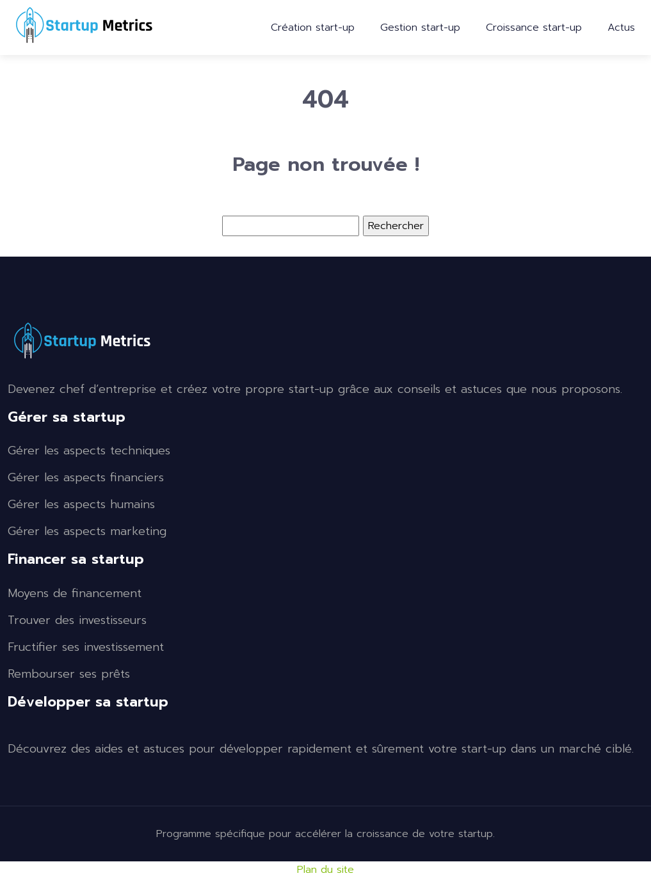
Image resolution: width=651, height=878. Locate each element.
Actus (621, 27)
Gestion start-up (420, 27)
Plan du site (325, 869)
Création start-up (313, 27)
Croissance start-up (534, 27)
